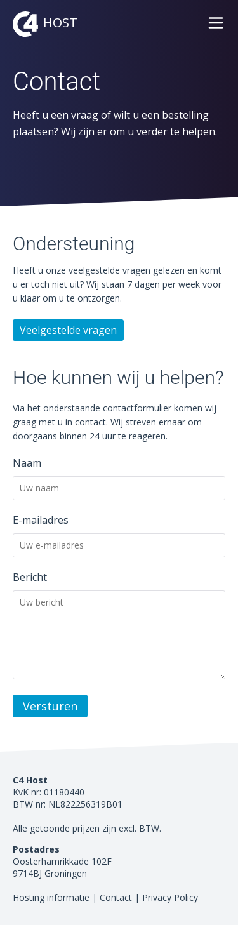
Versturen (50, 706)
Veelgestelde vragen (68, 330)
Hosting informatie (51, 897)
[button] (215, 29)
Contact (116, 897)
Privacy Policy (170, 897)
